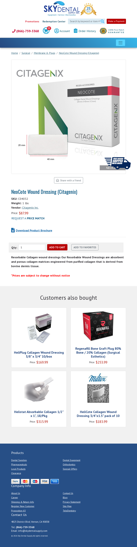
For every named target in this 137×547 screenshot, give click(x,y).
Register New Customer (22, 506)
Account (62, 31)
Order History (85, 31)
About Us (15, 493)
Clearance (16, 473)
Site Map (67, 506)
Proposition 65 (18, 510)
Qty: (14, 247)
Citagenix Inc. (30, 207)
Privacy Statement (71, 501)
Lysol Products (18, 468)
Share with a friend (68, 180)
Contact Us (68, 493)
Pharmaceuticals (19, 464)
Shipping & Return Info (22, 501)
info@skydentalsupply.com (32, 530)
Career (14, 497)
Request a (28, 218)
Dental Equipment (71, 460)
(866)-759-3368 (25, 31)
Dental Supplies (19, 460)
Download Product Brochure (34, 230)
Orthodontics (69, 464)
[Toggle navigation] (120, 42)
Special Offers (70, 468)
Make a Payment (116, 21)
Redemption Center (54, 21)
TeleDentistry (69, 510)
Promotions (32, 21)
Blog (65, 497)
